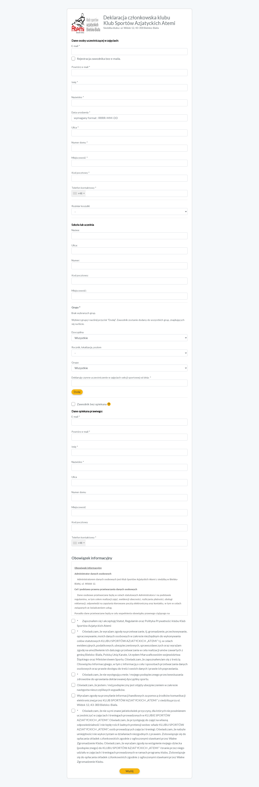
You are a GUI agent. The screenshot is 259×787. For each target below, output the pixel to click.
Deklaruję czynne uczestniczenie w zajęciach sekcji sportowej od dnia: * (111, 377)
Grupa (75, 362)
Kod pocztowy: (80, 275)
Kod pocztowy (80, 172)
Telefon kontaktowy (83, 187)
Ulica (75, 127)
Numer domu (79, 142)
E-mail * (75, 45)
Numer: (75, 260)
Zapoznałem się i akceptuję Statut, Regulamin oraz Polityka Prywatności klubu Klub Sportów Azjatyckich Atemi (128, 623)
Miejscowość (79, 157)
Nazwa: (75, 230)
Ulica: (74, 245)
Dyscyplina (77, 332)
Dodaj (77, 391)
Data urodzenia (80, 112)
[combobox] (79, 193)
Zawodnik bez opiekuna (91, 404)
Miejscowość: (79, 290)
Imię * (74, 82)
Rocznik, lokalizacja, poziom (86, 347)
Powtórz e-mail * (80, 66)
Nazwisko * (77, 97)
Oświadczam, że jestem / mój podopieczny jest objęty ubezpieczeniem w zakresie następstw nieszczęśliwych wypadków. (124, 687)
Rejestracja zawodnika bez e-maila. (96, 58)
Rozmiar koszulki (80, 206)
